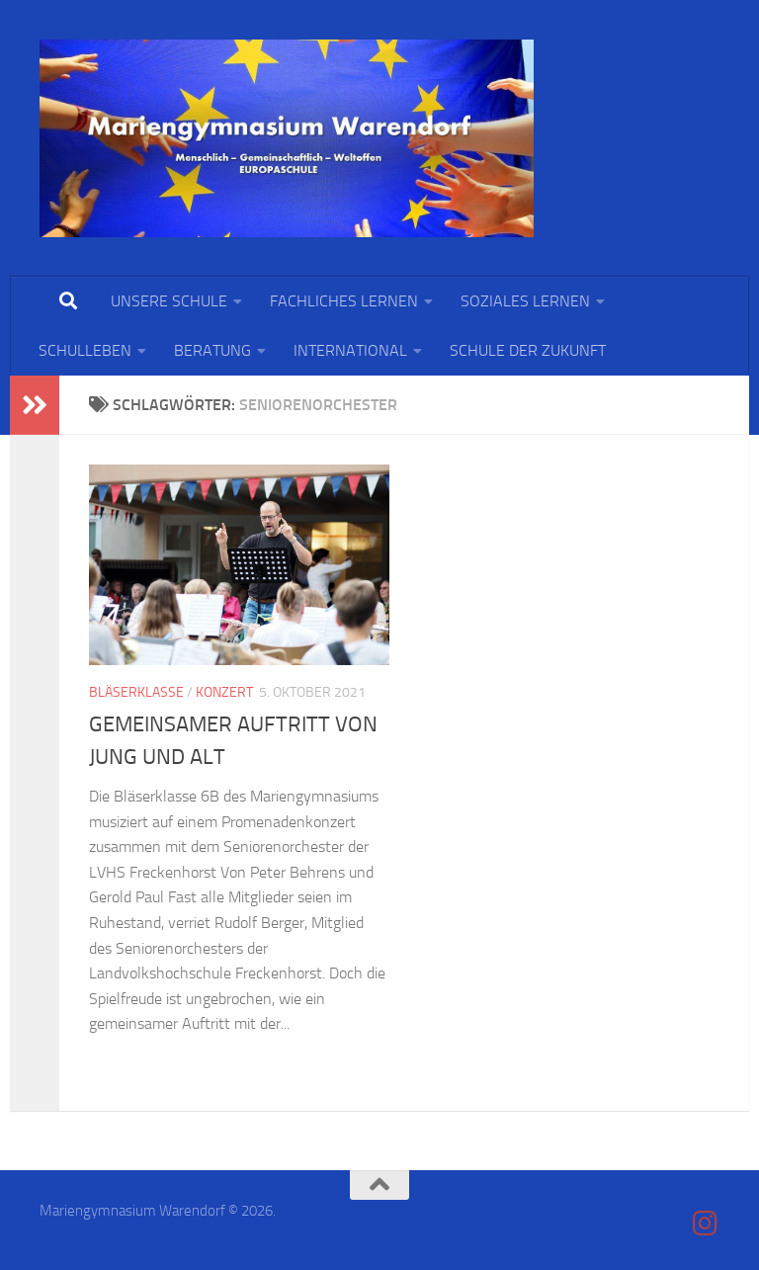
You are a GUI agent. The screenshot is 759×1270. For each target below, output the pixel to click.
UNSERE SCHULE (169, 301)
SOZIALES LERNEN (525, 301)
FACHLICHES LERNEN (344, 301)
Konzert (224, 692)
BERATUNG (212, 350)
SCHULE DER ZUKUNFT (528, 350)
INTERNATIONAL (350, 350)
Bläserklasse (136, 692)
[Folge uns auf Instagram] (705, 1223)
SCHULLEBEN (85, 350)
